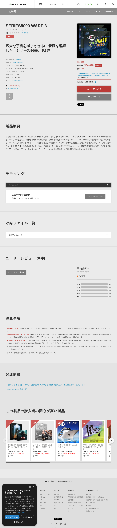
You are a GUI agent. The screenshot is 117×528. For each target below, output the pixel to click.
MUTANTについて (13, 86)
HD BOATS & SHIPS (65, 451)
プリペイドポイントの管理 (76, 505)
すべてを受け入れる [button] (12, 517)
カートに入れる (94, 89)
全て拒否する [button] (27, 517)
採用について (90, 511)
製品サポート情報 (45, 494)
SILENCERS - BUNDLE (41, 451)
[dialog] (19, 505)
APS (55, 505)
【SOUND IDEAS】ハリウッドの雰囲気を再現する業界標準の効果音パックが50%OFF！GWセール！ (46, 385)
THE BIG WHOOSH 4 (90, 451)
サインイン (88, 4)
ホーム (45, 481)
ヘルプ (42, 505)
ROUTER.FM (57, 497)
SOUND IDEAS (18, 80)
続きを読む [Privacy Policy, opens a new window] (21, 513)
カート (70, 511)
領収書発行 (71, 500)
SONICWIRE (17, 4)
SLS (55, 508)
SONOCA (56, 494)
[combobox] (30, 487)
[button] (111, 440)
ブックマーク (94, 97)
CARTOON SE (18, 62)
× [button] (33, 487)
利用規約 (88, 505)
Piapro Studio (57, 502)
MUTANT (56, 500)
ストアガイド (44, 502)
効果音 (18, 59)
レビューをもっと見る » (16, 272)
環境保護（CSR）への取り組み (95, 497)
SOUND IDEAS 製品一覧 (17, 389)
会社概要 (88, 494)
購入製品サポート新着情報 (76, 497)
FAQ (41, 500)
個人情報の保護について (93, 508)
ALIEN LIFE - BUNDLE (15, 451)
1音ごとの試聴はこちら (95, 196)
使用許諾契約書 (12, 88)
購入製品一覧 (72, 494)
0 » (25, 33)
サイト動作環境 (90, 502)
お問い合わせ (44, 508)
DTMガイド (43, 497)
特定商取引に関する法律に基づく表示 (97, 500)
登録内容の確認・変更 (74, 502)
